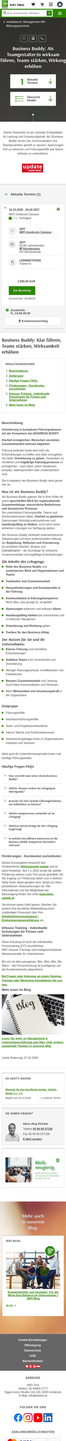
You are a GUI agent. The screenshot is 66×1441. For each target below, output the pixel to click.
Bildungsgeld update (35, 866)
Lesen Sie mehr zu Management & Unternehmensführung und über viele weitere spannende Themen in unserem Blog (33, 1042)
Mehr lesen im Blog (22, 404)
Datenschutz (32, 1350)
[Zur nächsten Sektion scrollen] (33, 118)
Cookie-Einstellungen (32, 1339)
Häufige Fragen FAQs (23, 380)
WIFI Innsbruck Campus (35, 232)
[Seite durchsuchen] (27, 13)
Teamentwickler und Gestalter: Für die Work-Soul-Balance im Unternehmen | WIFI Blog (33, 1295)
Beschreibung (18, 370)
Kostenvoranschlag (33, 321)
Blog (11, 1305)
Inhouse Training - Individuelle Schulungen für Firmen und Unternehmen (29, 397)
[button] (33, 777)
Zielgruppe (16, 375)
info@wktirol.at (38, 1395)
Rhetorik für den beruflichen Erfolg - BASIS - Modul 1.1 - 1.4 (31, 1091)
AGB (33, 1355)
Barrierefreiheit (33, 1361)
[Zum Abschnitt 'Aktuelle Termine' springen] (33, 81)
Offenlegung (32, 1345)
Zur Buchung (24, 289)
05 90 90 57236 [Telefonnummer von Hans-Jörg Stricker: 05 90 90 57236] (42, 1128)
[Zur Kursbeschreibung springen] (33, 99)
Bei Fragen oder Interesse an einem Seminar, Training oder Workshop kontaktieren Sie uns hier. (32, 980)
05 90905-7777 (38, 1388)
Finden (49, 13)
